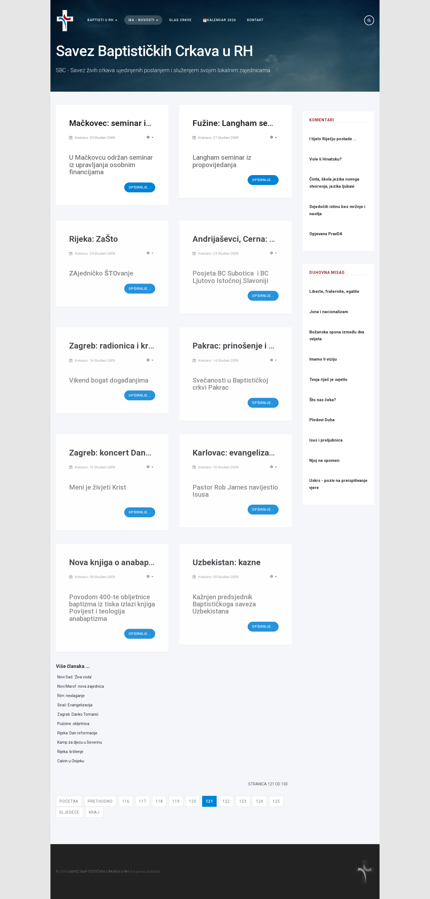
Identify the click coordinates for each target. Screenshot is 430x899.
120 (192, 801)
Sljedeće (69, 812)
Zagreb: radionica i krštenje (120, 352)
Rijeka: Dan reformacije (77, 733)
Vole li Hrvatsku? (325, 159)
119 (176, 801)
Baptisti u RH (102, 20)
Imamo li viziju (323, 359)
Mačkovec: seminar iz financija (127, 123)
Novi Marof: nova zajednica (80, 686)
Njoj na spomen (324, 460)
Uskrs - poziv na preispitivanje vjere (338, 484)
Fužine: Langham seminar (241, 123)
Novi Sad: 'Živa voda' (74, 677)
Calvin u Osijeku (70, 761)
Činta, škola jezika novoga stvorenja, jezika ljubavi (334, 183)
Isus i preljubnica (326, 440)
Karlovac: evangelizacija (237, 459)
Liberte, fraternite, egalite (334, 291)
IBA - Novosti (143, 20)
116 (125, 801)
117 (142, 801)
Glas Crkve (180, 20)
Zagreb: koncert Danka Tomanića (131, 459)
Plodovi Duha (322, 419)
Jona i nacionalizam (328, 311)
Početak (69, 801)
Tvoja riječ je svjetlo (328, 379)
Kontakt (255, 20)
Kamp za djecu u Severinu (79, 742)
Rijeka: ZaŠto (93, 245)
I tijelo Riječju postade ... (333, 138)
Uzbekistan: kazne (227, 570)
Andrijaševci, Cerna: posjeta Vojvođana (265, 245)
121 (209, 801)
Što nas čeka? (322, 399)
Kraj (94, 812)
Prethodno (100, 801)
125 (276, 801)
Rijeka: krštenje (70, 751)
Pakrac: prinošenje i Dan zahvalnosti (260, 352)
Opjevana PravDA (326, 233)
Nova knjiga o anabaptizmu (119, 570)
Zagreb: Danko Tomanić (77, 714)
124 (259, 801)
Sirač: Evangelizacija (74, 705)
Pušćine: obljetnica (73, 723)
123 (243, 801)
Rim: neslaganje (71, 695)
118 (159, 801)
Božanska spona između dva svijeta (336, 336)
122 (226, 801)
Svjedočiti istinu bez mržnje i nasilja (337, 210)
